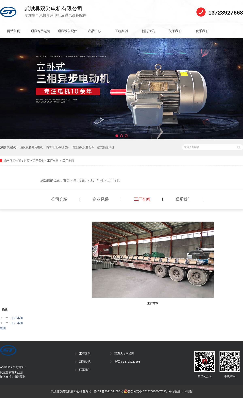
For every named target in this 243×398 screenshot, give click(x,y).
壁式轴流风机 (105, 147)
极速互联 (20, 376)
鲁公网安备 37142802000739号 (146, 391)
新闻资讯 (148, 31)
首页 (27, 160)
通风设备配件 (67, 31)
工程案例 (121, 31)
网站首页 (13, 31)
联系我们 (202, 31)
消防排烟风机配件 (57, 147)
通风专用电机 (40, 31)
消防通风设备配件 (82, 147)
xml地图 (187, 391)
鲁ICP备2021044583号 (108, 391)
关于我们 (175, 31)
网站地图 (174, 391)
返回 (3, 328)
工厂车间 (53, 160)
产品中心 (94, 31)
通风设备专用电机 (31, 147)
